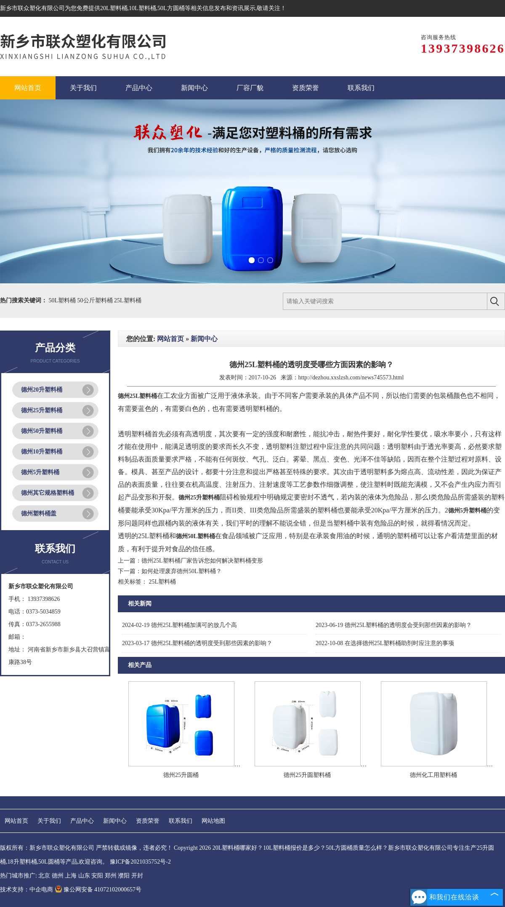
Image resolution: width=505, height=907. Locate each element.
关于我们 (49, 821)
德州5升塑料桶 (40, 472)
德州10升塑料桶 (41, 451)
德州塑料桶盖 (38, 513)
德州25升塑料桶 (41, 410)
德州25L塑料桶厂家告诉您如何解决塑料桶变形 (202, 561)
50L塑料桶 (63, 300)
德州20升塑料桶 (41, 390)
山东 (84, 875)
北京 (44, 875)
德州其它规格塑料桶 (47, 493)
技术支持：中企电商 (26, 889)
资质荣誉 (147, 821)
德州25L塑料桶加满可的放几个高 (179, 625)
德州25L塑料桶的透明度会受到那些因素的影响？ (394, 625)
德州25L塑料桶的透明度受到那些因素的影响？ (197, 643)
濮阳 (124, 875)
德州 (58, 875)
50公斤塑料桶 (95, 300)
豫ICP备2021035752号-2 (140, 862)
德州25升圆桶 (181, 775)
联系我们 (180, 821)
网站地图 (213, 821)
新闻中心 (204, 338)
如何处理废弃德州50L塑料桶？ (181, 571)
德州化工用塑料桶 (433, 775)
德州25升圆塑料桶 (307, 775)
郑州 (111, 875)
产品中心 (82, 821)
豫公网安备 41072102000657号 (98, 889)
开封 (137, 875)
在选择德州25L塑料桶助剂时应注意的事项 (385, 643)
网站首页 (170, 338)
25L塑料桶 (127, 300)
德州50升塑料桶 (41, 431)
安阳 (97, 875)
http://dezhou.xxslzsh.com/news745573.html (351, 377)
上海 (71, 875)
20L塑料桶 (114, 8)
